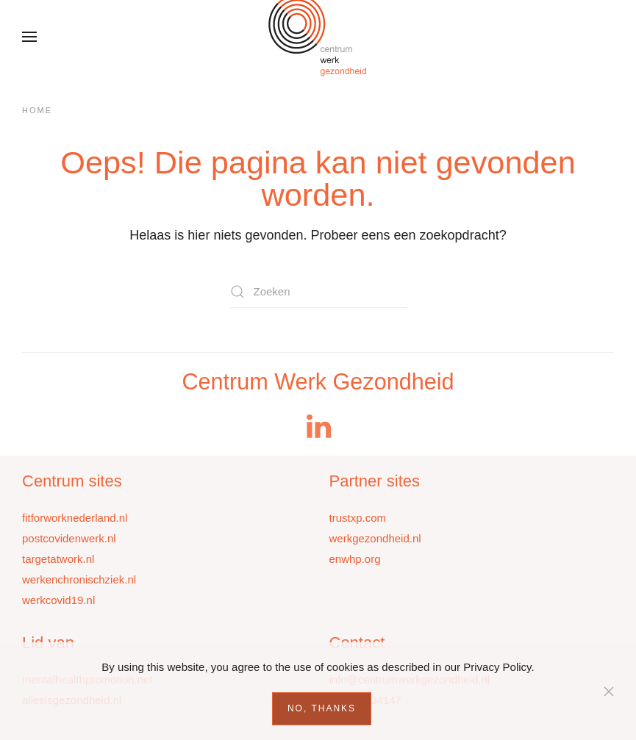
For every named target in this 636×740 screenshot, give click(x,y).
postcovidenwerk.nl (69, 538)
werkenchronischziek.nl (79, 579)
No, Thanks (321, 708)
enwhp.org (355, 559)
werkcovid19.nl (58, 600)
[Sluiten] (609, 691)
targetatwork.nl (58, 559)
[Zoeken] (318, 291)
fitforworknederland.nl (74, 517)
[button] (29, 36)
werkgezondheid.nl (375, 538)
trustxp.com (358, 517)
